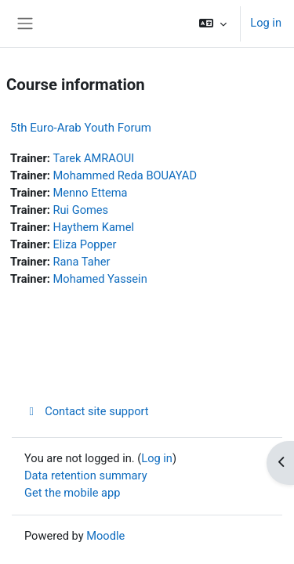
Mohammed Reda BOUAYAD (125, 175)
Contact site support (86, 411)
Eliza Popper (85, 244)
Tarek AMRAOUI (94, 158)
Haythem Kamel (93, 227)
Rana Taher (82, 262)
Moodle (105, 536)
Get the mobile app (72, 493)
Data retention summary (85, 475)
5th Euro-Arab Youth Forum (80, 128)
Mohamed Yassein (100, 279)
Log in (265, 23)
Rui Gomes (81, 210)
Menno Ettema (90, 193)
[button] (213, 23)
